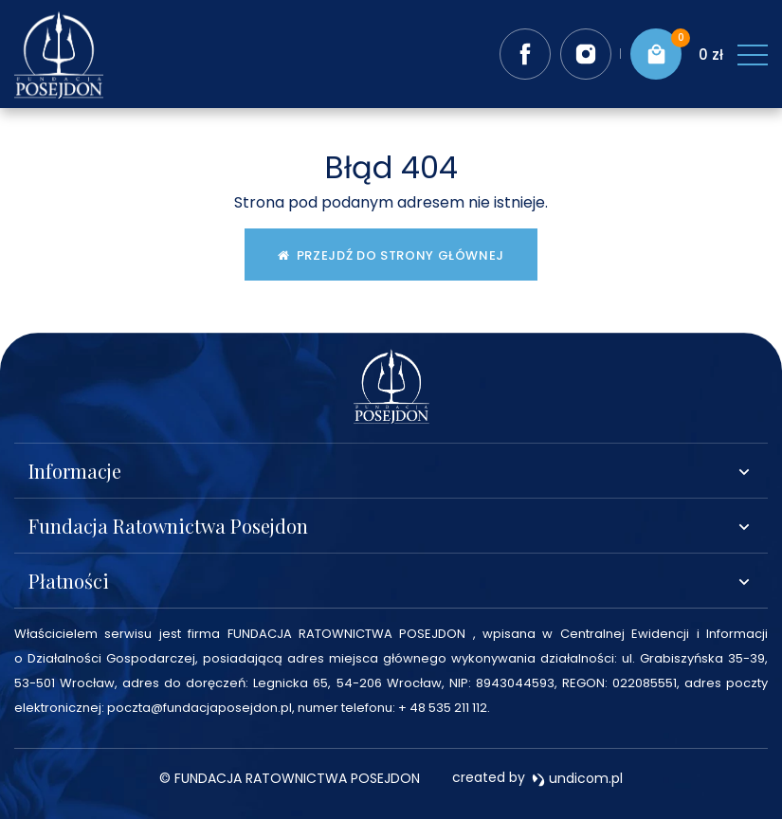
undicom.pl (578, 778)
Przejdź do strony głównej (391, 255)
